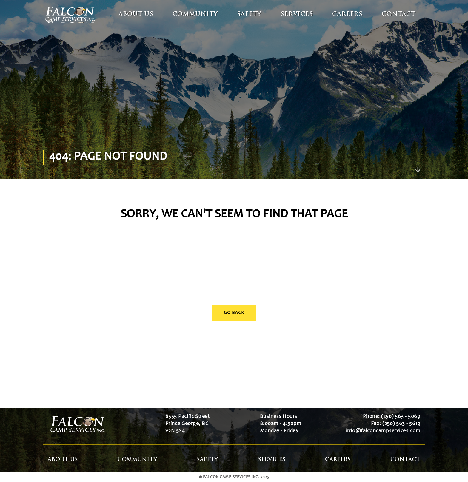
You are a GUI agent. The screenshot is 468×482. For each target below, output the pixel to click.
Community (195, 14)
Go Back (234, 312)
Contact (398, 14)
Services (297, 14)
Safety (249, 14)
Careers (347, 14)
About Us (136, 14)
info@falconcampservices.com (383, 431)
